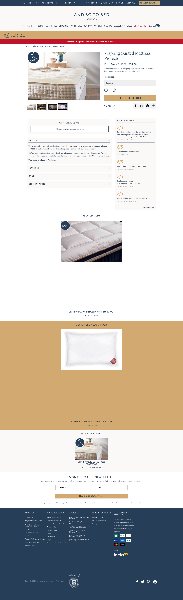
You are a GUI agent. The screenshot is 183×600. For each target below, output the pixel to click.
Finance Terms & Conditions (57, 524)
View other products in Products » (42, 160)
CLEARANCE (140, 26)
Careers (27, 529)
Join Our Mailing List (99, 520)
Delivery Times (37, 184)
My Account (91, 3)
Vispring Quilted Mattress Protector (91, 463)
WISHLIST (109, 106)
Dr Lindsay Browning (32, 533)
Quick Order (51, 536)
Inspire (119, 3)
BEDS (40, 26)
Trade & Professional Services (35, 539)
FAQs (49, 533)
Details (32, 140)
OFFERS (98, 26)
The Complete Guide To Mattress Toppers (77, 531)
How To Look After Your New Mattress (79, 518)
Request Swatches (149, 3)
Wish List (106, 3)
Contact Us (68, 3)
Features (33, 168)
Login (49, 540)
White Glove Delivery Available (71, 129)
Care (31, 176)
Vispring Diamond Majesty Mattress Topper (91, 312)
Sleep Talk (131, 3)
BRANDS (108, 26)
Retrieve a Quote (97, 517)
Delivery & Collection (54, 520)
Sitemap (94, 524)
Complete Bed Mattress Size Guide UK (79, 540)
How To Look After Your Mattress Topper (77, 535)
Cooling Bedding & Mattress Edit (79, 522)
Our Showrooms (30, 536)
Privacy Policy (129, 503)
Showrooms (49, 3)
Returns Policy (52, 530)
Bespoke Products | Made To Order (34, 521)
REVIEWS (88, 26)
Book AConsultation (18, 35)
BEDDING (63, 26)
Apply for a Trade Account (56, 543)
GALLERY (118, 26)
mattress (115, 71)
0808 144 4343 (31, 3)
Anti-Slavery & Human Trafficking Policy (32, 525)
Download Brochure (32, 542)
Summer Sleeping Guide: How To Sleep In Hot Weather (79, 526)
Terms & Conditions (54, 517)
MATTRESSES (51, 26)
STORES (128, 26)
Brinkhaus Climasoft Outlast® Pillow (91, 421)
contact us (90, 156)
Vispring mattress (62, 153)
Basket (154, 25)
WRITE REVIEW (149, 207)
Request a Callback (32, 545)
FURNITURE (76, 26)
